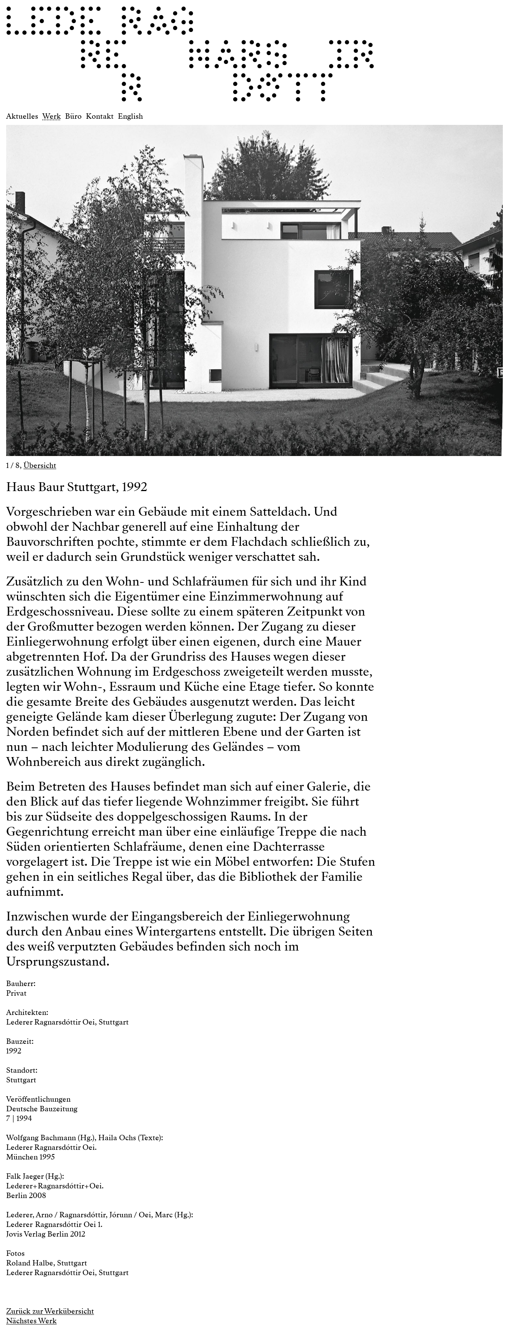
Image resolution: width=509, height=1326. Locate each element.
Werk (51, 116)
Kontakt (100, 116)
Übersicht (40, 465)
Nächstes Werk (31, 1321)
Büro (73, 116)
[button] (130, 286)
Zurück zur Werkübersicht (50, 1311)
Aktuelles (22, 116)
